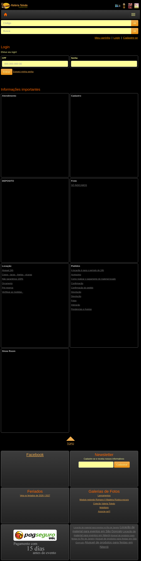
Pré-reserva (7, 288)
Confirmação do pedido (82, 288)
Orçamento (7, 283)
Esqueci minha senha (23, 71)
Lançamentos (104, 495)
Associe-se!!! (104, 511)
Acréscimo (76, 274)
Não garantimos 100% (12, 279)
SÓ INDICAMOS (79, 185)
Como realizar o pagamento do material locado (93, 279)
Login (116, 37)
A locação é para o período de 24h (87, 270)
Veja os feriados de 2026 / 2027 (35, 495)
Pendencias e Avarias (81, 309)
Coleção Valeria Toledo (104, 503)
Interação (75, 305)
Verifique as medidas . (12, 292)
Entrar (6, 71)
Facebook (35, 454)
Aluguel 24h (7, 270)
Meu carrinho (102, 37)
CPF (4, 58)
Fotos (73, 300)
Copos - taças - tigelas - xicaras (17, 274)
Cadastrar (121, 464)
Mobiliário (104, 507)
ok (134, 23)
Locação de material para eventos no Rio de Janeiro (96, 527)
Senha (74, 58)
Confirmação (77, 283)
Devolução (76, 292)
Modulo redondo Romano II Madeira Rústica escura (104, 499)
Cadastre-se (130, 37)
